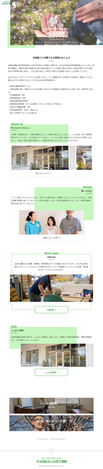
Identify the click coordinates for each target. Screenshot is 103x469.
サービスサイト (42, 439)
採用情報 (51, 405)
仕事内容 (51, 310)
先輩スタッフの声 (51, 238)
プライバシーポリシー (58, 439)
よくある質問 (51, 372)
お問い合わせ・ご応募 (51, 422)
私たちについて (43, 173)
